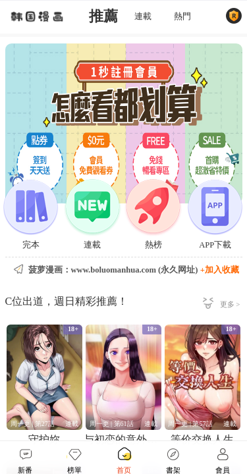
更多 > (230, 304)
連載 (142, 16)
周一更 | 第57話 (190, 423)
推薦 (103, 16)
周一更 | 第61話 (112, 423)
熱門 (182, 16)
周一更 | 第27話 (33, 423)
